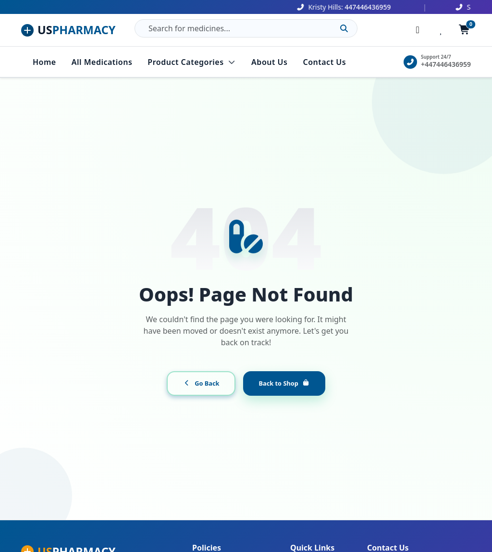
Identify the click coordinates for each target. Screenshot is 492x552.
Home (44, 62)
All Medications (102, 62)
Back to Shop (283, 383)
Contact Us (324, 62)
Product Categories (192, 62)
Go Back (201, 383)
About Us (269, 62)
